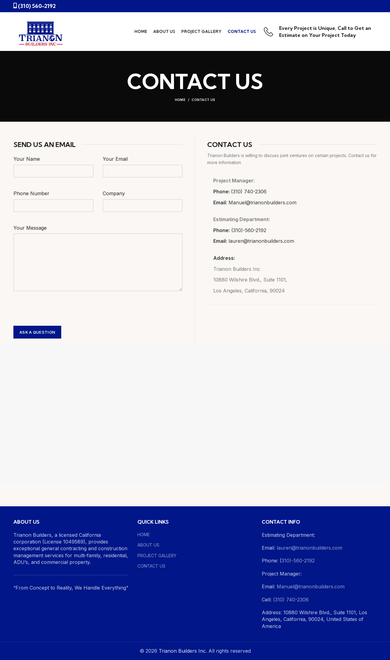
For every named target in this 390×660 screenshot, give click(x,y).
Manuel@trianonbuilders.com (261, 202)
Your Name (26, 159)
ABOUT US (148, 544)
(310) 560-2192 (37, 5)
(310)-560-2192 (248, 230)
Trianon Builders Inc (182, 651)
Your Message (30, 228)
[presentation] (59, 309)
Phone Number (31, 193)
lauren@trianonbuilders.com (261, 241)
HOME (143, 534)
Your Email (115, 159)
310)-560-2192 (298, 561)
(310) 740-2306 (249, 191)
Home (180, 100)
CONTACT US (151, 566)
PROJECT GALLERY (156, 555)
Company (114, 193)
